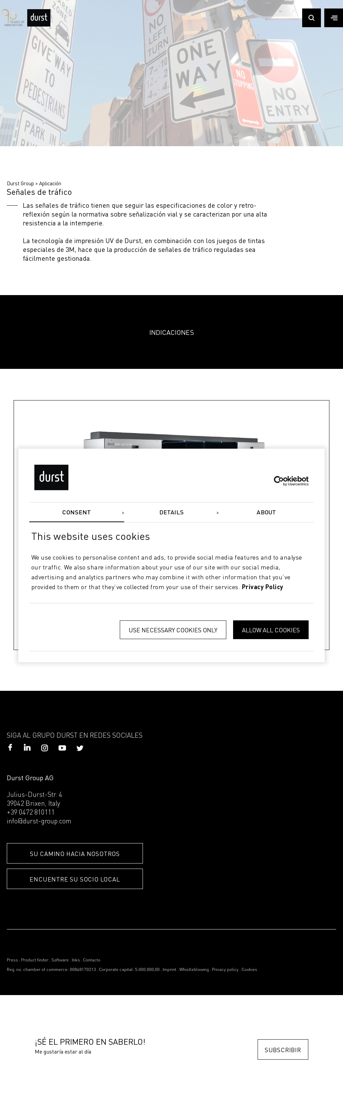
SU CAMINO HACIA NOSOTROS (75, 853)
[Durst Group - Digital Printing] (38, 24)
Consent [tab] (76, 513)
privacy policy (262, 587)
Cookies (249, 970)
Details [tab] (171, 513)
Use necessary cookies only (173, 630)
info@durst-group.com (39, 821)
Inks (76, 960)
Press (12, 960)
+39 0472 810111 (31, 812)
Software (60, 960)
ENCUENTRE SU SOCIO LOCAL (75, 879)
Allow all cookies (271, 630)
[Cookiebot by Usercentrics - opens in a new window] (279, 481)
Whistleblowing (194, 970)
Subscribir (283, 1050)
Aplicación (50, 183)
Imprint (169, 970)
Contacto (91, 960)
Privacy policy (225, 970)
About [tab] (266, 513)
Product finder (34, 960)
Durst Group (20, 183)
